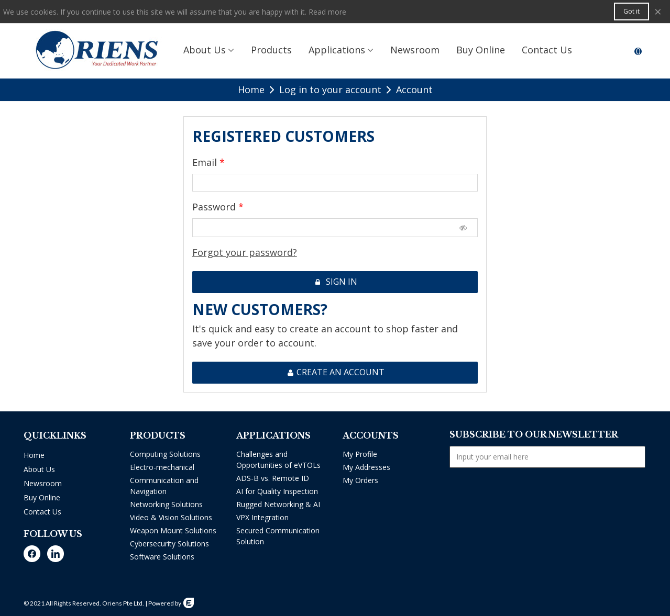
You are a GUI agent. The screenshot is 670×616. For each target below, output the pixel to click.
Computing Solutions (165, 454)
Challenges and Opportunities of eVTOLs (278, 459)
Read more (327, 12)
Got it (631, 11)
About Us (204, 49)
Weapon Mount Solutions (173, 530)
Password (215, 206)
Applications (337, 49)
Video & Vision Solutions (171, 517)
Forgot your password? (244, 252)
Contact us (547, 49)
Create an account (336, 372)
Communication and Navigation (164, 485)
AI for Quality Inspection (277, 491)
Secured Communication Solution (278, 535)
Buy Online (480, 49)
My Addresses (366, 467)
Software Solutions (162, 557)
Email (205, 162)
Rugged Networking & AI (278, 504)
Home (34, 455)
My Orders (360, 480)
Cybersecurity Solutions (169, 543)
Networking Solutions (166, 504)
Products (271, 49)
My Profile (360, 454)
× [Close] (658, 11)
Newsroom (415, 49)
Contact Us (42, 512)
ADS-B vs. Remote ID (272, 478)
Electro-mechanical (162, 467)
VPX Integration (262, 517)
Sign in (335, 281)
